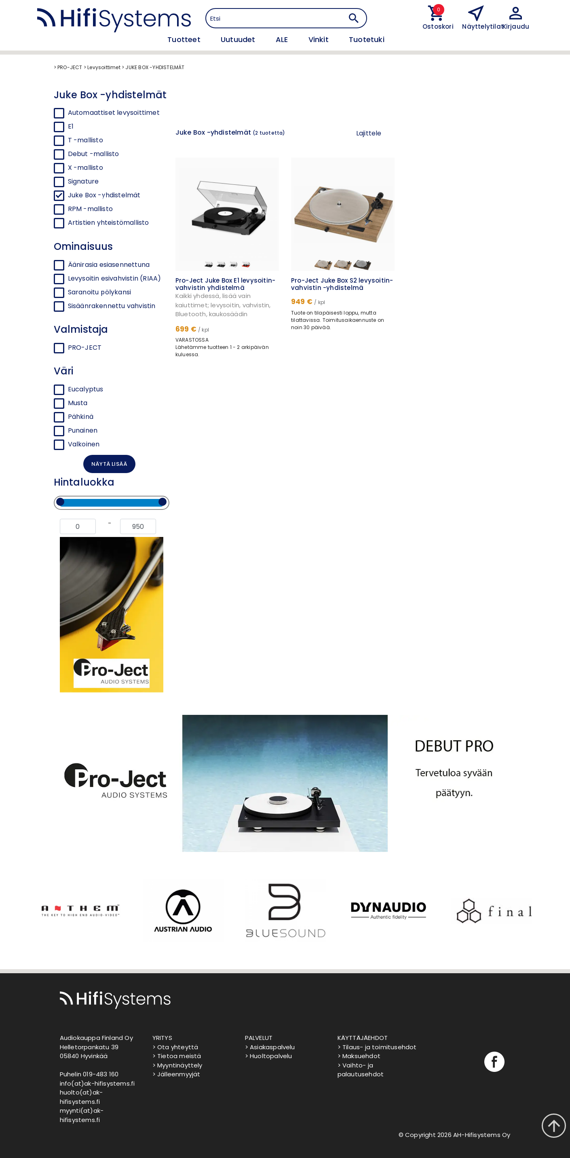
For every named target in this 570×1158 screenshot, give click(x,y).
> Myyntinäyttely (177, 1065)
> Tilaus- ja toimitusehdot (377, 1047)
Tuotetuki (366, 39)
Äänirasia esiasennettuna (102, 265)
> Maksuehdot (359, 1056)
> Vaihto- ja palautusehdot (361, 1070)
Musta (71, 403)
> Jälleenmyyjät (176, 1074)
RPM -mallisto (90, 208)
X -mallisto (85, 167)
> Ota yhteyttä (175, 1047)
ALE (283, 39)
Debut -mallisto (93, 153)
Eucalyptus (78, 389)
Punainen (76, 430)
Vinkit (319, 39)
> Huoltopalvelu (268, 1056)
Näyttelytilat (483, 26)
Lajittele (369, 133)
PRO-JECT (78, 348)
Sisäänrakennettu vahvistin (105, 306)
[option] (79, 910)
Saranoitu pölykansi (92, 292)
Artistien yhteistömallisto (108, 222)
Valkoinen (77, 444)
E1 (71, 126)
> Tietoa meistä (176, 1056)
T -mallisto (85, 140)
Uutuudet (239, 39)
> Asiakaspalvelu (270, 1047)
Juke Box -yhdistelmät (104, 195)
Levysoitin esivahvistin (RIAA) (107, 278)
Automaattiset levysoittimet (114, 112)
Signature (83, 181)
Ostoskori (436, 26)
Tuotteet (185, 39)
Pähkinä (73, 417)
